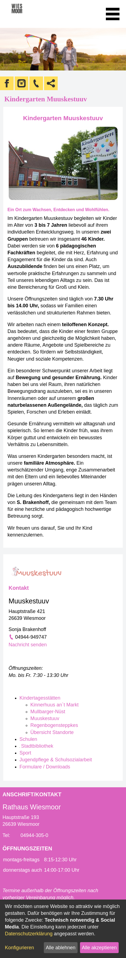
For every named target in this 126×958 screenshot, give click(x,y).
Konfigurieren (19, 947)
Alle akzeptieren (99, 947)
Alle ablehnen (60, 947)
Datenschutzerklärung (29, 933)
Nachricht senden (28, 644)
